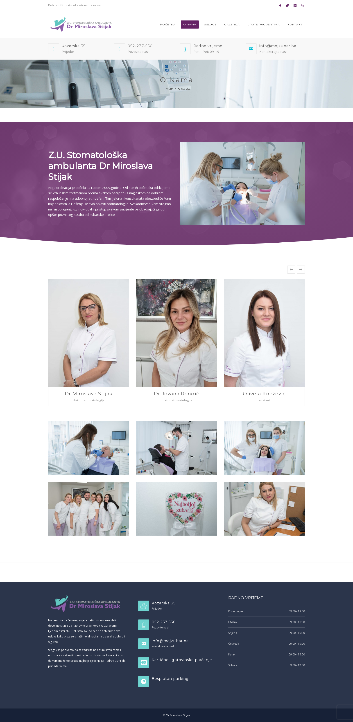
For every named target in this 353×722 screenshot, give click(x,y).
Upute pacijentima (263, 24)
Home (168, 89)
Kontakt (294, 24)
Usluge (210, 24)
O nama (189, 24)
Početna (168, 24)
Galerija (232, 24)
